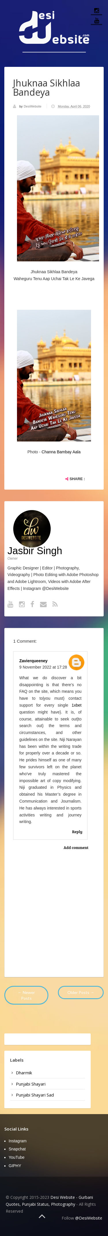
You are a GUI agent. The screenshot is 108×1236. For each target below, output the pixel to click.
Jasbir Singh (34, 550)
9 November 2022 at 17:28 (43, 667)
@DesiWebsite (88, 1218)
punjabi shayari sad (35, 1095)
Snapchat (17, 1149)
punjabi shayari (31, 1084)
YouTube (16, 1157)
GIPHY (15, 1165)
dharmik (24, 1072)
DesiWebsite (33, 106)
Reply (77, 831)
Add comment (76, 847)
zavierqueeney (33, 660)
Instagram (17, 1141)
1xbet (77, 705)
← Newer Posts (26, 995)
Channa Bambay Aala (60, 452)
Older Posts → (80, 992)
